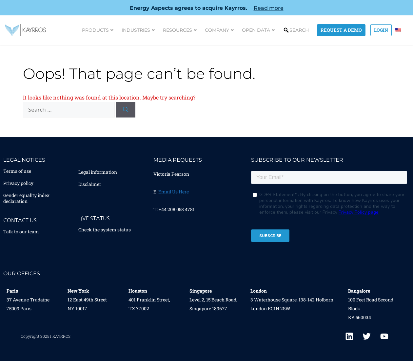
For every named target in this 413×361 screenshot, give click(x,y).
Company (218, 30)
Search (298, 30)
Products (97, 30)
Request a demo (340, 30)
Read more (269, 8)
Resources (179, 30)
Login (380, 30)
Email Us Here (173, 192)
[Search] (125, 109)
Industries (137, 30)
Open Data (257, 30)
